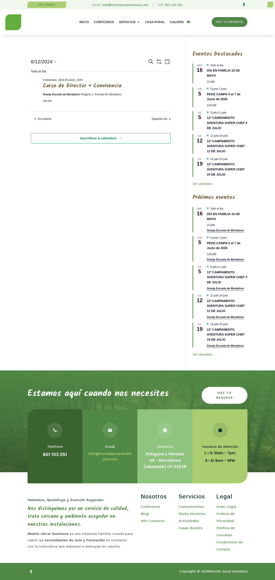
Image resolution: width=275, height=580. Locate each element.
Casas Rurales (191, 527)
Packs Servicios (192, 513)
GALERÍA (177, 22)
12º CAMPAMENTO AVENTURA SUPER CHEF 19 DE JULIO (226, 167)
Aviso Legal (226, 506)
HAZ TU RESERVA (229, 22)
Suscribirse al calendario (98, 135)
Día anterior (43, 116)
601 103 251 (174, 5)
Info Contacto (153, 520)
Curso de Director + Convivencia (82, 83)
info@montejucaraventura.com (125, 5)
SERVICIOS (127, 22)
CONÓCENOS (104, 22)
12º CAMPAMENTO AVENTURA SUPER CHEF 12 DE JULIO (226, 143)
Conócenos (150, 506)
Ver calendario (203, 181)
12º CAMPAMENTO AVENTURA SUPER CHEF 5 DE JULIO (227, 120)
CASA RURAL (155, 22)
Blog (145, 513)
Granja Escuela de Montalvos (225, 228)
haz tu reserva (224, 393)
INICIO (84, 22)
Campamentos (191, 506)
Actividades (189, 520)
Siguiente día (161, 116)
